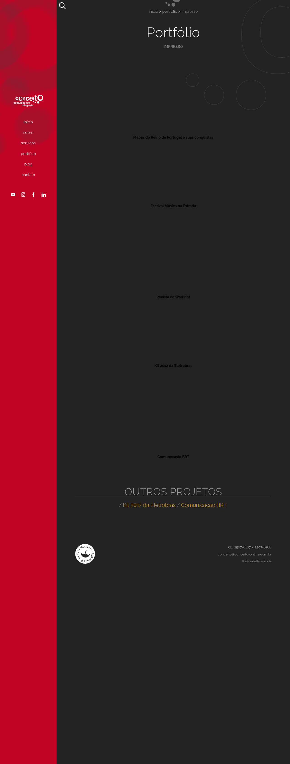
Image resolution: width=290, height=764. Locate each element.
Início (28, 122)
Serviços (28, 143)
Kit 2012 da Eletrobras (149, 505)
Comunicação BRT (204, 505)
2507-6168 (263, 547)
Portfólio (28, 153)
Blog (28, 164)
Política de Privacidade (256, 561)
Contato (28, 174)
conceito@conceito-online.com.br (244, 554)
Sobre (28, 132)
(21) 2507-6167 (239, 547)
